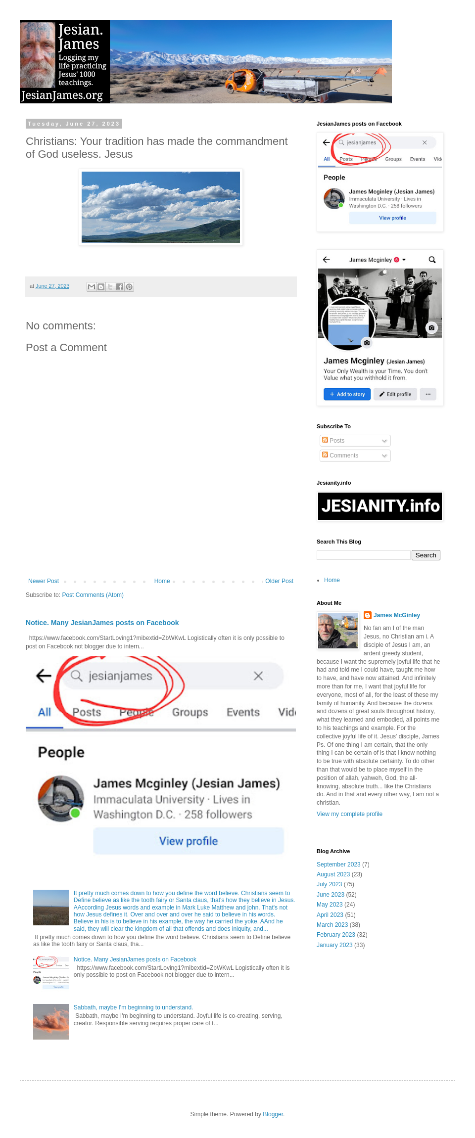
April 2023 (330, 914)
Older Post (279, 581)
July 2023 (329, 884)
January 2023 (335, 945)
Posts (333, 440)
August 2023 (333, 874)
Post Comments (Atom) (93, 595)
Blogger (273, 1114)
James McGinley (397, 615)
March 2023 (332, 924)
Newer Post (43, 581)
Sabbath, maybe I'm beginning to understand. (133, 1007)
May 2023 (330, 904)
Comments (340, 455)
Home (162, 581)
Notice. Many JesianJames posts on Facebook (102, 623)
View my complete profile (349, 814)
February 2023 (336, 934)
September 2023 (339, 864)
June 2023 (330, 894)
